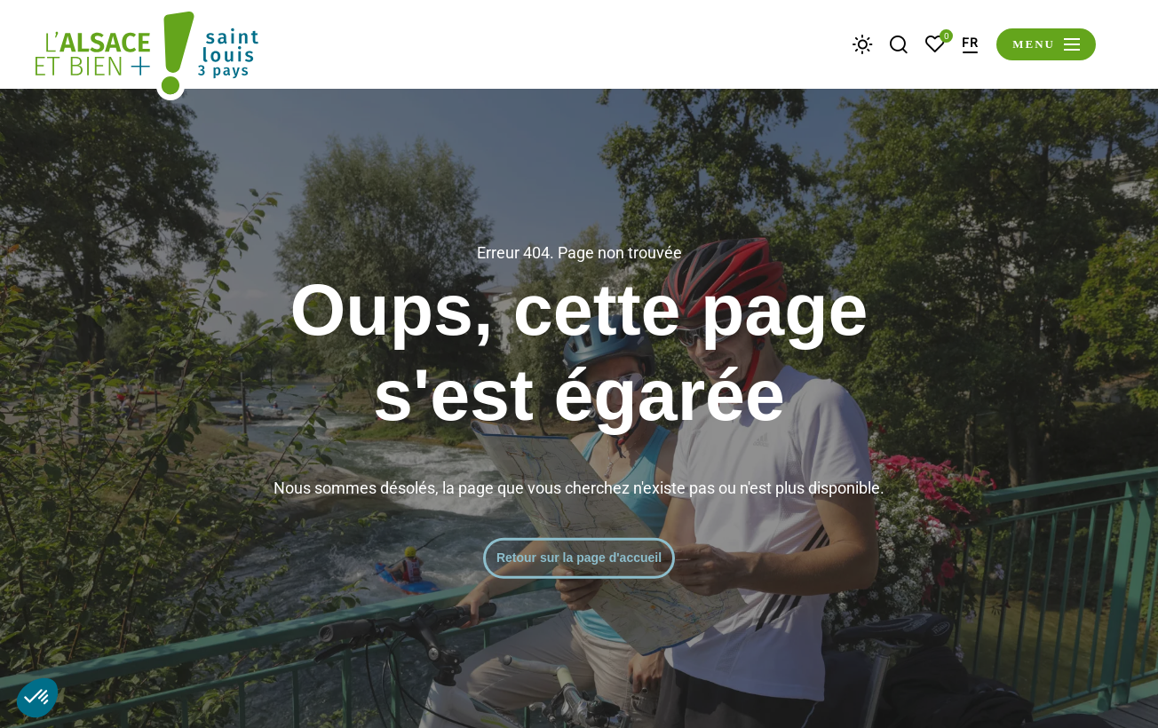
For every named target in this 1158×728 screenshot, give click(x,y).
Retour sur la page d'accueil (579, 557)
